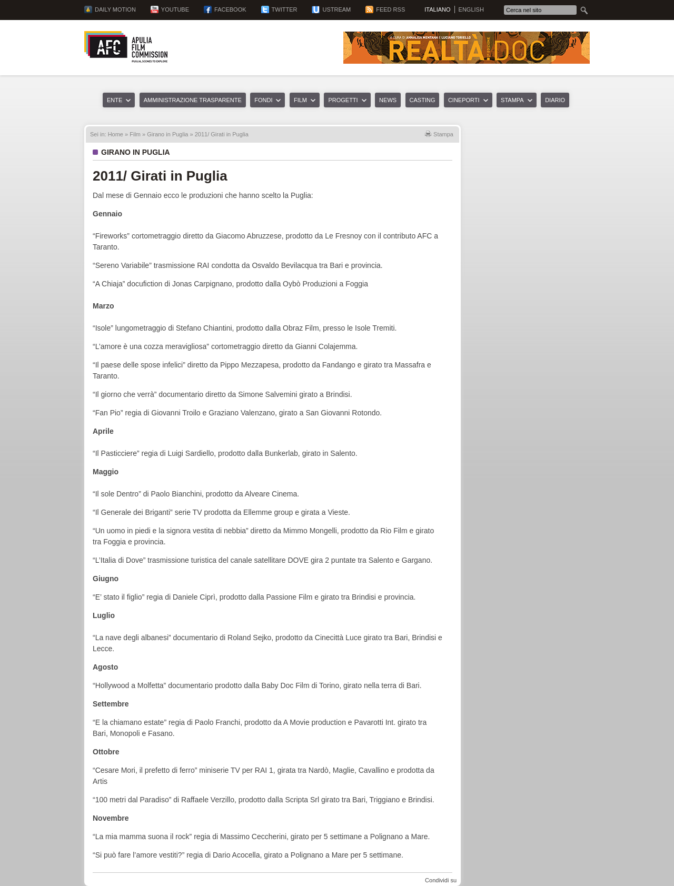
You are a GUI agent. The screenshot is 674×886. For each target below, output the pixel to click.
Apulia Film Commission (125, 47)
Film (300, 100)
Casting (422, 100)
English (471, 9)
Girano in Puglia (167, 134)
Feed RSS (390, 9)
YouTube (175, 9)
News (388, 100)
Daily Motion (115, 9)
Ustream (336, 9)
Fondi (263, 100)
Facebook (230, 9)
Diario (555, 100)
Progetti (343, 100)
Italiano (437, 9)
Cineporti (464, 100)
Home (115, 134)
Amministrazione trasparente (193, 100)
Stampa (512, 100)
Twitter (285, 9)
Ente (114, 100)
